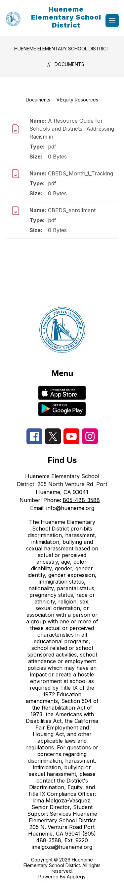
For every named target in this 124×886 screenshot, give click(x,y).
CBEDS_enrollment (72, 210)
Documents (69, 64)
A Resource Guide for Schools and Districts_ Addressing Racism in (71, 128)
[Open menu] (112, 20)
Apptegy (76, 876)
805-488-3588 (81, 500)
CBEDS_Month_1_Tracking (80, 173)
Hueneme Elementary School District (62, 48)
